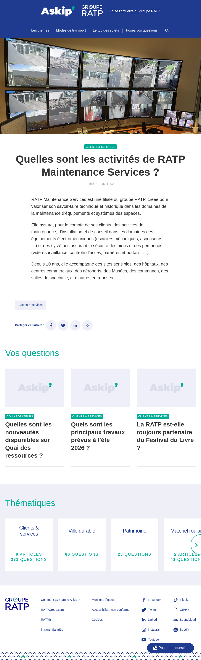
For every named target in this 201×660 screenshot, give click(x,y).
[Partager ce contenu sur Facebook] (51, 325)
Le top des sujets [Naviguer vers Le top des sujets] (106, 30)
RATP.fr (46, 619)
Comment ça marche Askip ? (60, 599)
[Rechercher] (167, 33)
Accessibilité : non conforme (110, 609)
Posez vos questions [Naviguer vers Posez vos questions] (142, 30)
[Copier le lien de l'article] (87, 325)
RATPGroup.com (52, 609)
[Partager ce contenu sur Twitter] (63, 325)
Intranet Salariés (52, 629)
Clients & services (100, 146)
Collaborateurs (19, 416)
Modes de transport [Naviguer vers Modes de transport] (71, 30)
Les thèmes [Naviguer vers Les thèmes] (40, 30)
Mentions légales (103, 599)
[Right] (196, 545)
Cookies (97, 619)
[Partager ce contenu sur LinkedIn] (75, 325)
